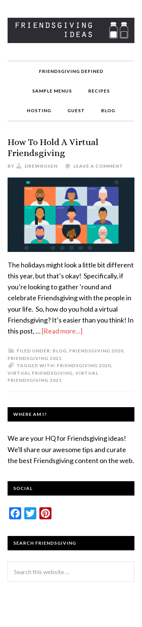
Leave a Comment (98, 166)
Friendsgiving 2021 (35, 358)
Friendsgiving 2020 (96, 351)
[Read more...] (62, 331)
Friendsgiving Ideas (71, 30)
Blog (60, 351)
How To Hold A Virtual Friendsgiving (53, 147)
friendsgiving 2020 (84, 365)
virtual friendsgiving (40, 373)
